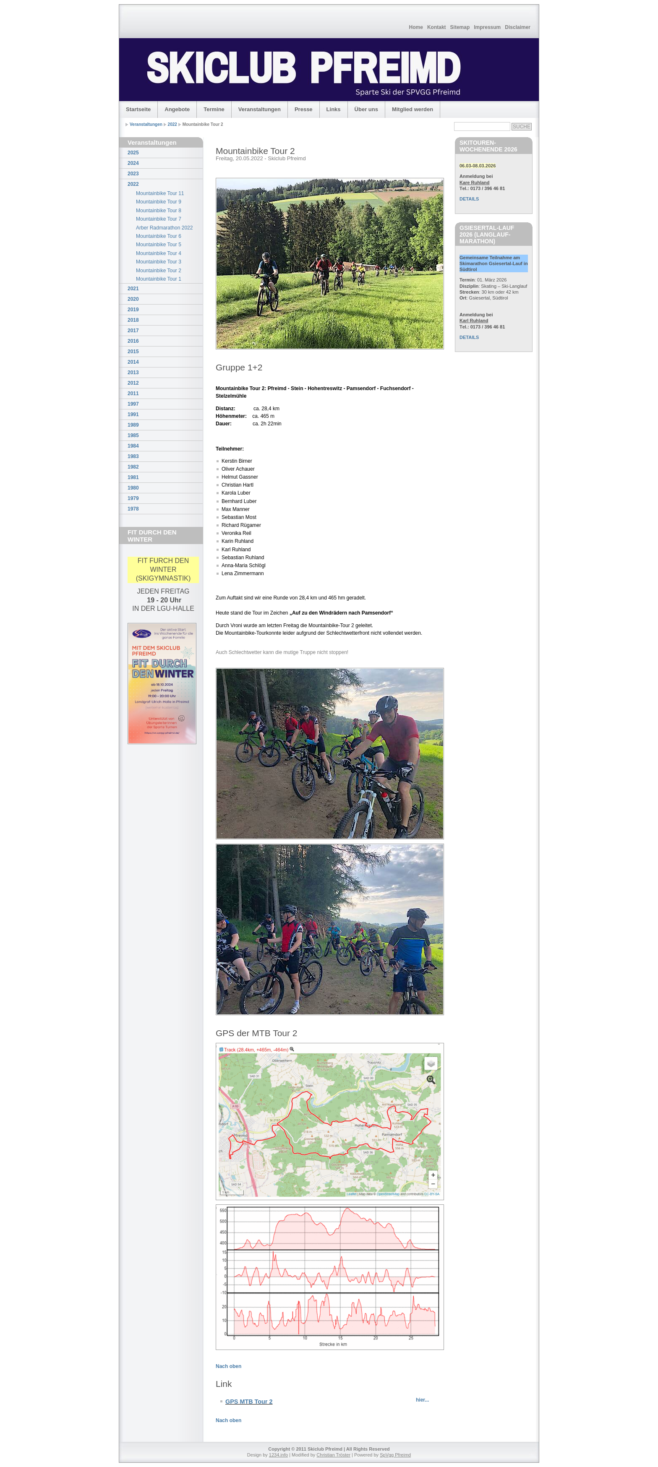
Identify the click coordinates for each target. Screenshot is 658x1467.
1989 (133, 425)
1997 (133, 404)
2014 (133, 362)
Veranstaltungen (259, 109)
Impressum (487, 27)
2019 (133, 310)
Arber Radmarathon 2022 (164, 228)
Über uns (366, 109)
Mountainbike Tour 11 (160, 193)
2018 (133, 320)
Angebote (177, 109)
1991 (133, 414)
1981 (133, 477)
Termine (214, 109)
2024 (133, 163)
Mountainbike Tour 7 (158, 219)
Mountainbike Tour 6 (158, 236)
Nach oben (228, 1366)
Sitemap (460, 27)
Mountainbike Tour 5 (158, 245)
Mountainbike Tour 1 (158, 279)
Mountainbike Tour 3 (158, 262)
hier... (422, 1400)
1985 (133, 435)
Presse (304, 109)
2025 (133, 153)
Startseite (138, 109)
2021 (133, 289)
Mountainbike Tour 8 (158, 211)
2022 (172, 124)
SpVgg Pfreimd (395, 1454)
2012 (133, 383)
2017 (133, 331)
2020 (133, 299)
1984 (133, 446)
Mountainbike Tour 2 (158, 271)
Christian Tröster (333, 1454)
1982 (133, 467)
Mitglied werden (412, 109)
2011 (133, 393)
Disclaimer (517, 27)
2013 (133, 372)
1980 (133, 488)
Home (416, 27)
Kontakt (436, 27)
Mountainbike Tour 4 (158, 253)
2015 (133, 351)
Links (333, 109)
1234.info (278, 1454)
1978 (133, 509)
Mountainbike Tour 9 (158, 202)
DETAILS (469, 198)
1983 (133, 456)
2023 (133, 174)
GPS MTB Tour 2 (248, 1401)
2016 (133, 341)
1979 (133, 498)
